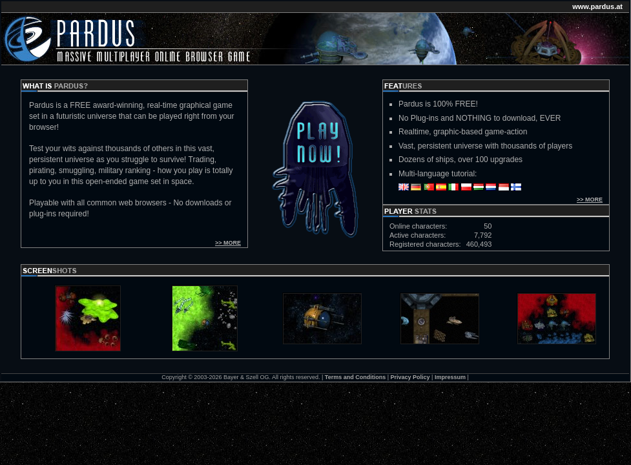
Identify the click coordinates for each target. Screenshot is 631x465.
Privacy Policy (410, 377)
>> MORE (228, 243)
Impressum (450, 377)
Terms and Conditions (355, 377)
